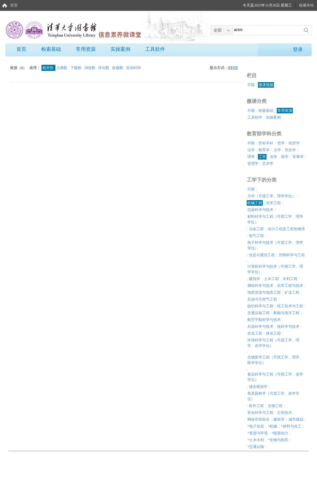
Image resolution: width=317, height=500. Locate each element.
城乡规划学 (258, 386)
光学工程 (273, 203)
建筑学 (254, 279)
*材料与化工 (291, 426)
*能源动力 (279, 433)
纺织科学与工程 (260, 306)
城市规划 (296, 419)
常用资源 (86, 49)
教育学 (264, 150)
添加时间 (133, 68)
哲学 (281, 143)
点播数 (62, 68)
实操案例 (120, 49)
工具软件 (155, 49)
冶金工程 (256, 229)
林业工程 (273, 333)
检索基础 (51, 49)
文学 (277, 150)
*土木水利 (255, 440)
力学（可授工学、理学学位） (271, 196)
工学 (262, 157)
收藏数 (118, 68)
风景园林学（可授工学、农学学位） (273, 396)
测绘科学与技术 (260, 285)
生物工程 (275, 406)
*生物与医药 (278, 440)
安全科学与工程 (260, 412)
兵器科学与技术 (260, 326)
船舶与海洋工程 (286, 313)
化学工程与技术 (290, 285)
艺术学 (267, 163)
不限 (251, 85)
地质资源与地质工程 (264, 292)
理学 (251, 157)
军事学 (298, 157)
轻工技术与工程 (290, 306)
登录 (298, 49)
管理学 (252, 163)
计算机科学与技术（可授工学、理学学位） (275, 269)
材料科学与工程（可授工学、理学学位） (275, 219)
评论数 (104, 68)
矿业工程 (291, 292)
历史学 (290, 150)
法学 (251, 150)
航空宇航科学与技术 (264, 320)
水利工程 (290, 279)
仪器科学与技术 (260, 210)
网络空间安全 (258, 419)
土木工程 (271, 279)
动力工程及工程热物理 (286, 229)
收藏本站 (306, 5)
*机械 (272, 426)
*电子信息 (255, 426)
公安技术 (284, 412)
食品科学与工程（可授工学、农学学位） (275, 377)
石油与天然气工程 (262, 299)
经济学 (294, 143)
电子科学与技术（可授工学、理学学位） (275, 245)
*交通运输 (255, 447)
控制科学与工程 (292, 255)
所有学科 (265, 143)
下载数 (76, 68)
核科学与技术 (288, 326)
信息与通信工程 (262, 255)
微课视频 (265, 85)
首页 (14, 5)
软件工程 (256, 406)
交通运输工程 (258, 313)
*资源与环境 (257, 433)
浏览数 (90, 68)
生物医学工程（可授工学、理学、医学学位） (275, 360)
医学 (285, 157)
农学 (273, 157)
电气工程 (256, 236)
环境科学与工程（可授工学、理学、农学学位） (273, 343)
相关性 (48, 68)
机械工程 (254, 203)
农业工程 (254, 333)
